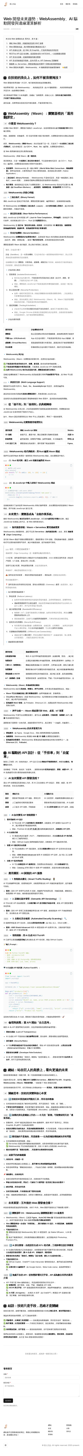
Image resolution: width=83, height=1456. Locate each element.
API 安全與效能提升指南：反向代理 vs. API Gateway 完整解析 (33, 60)
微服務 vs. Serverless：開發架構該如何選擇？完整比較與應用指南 (35, 64)
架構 (77, 29)
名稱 (5, 1374)
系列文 (68, 1431)
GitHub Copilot (23, 842)
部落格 (75, 4)
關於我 (68, 4)
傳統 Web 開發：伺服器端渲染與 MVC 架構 (26, 43)
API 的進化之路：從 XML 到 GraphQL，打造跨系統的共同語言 (33, 50)
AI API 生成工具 (33, 829)
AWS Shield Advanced (26, 855)
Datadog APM (23, 868)
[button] (71, 465)
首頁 (61, 4)
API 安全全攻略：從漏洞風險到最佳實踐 (24, 57)
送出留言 (8, 1401)
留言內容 (7, 1383)
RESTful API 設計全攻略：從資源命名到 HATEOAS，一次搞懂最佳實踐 (37, 54)
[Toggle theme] (5, 1445)
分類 (67, 1428)
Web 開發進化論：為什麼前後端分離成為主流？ (27, 47)
